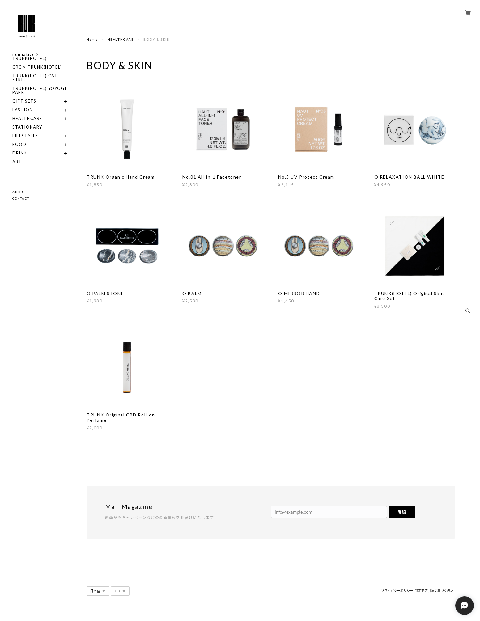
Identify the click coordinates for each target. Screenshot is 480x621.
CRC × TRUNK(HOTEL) (37, 67)
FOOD (19, 144)
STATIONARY (27, 127)
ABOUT (18, 192)
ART (17, 162)
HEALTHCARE (27, 118)
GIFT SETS (24, 101)
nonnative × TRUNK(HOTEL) (29, 57)
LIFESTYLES (25, 136)
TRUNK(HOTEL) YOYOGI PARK (39, 91)
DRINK (19, 153)
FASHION (22, 110)
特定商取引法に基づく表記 (434, 590)
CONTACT (20, 198)
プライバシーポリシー (397, 590)
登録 (402, 512)
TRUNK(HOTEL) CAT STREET (35, 78)
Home (92, 39)
